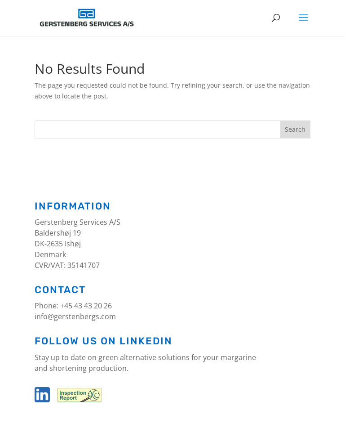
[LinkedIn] (42, 400)
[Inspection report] (78, 400)
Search (295, 129)
